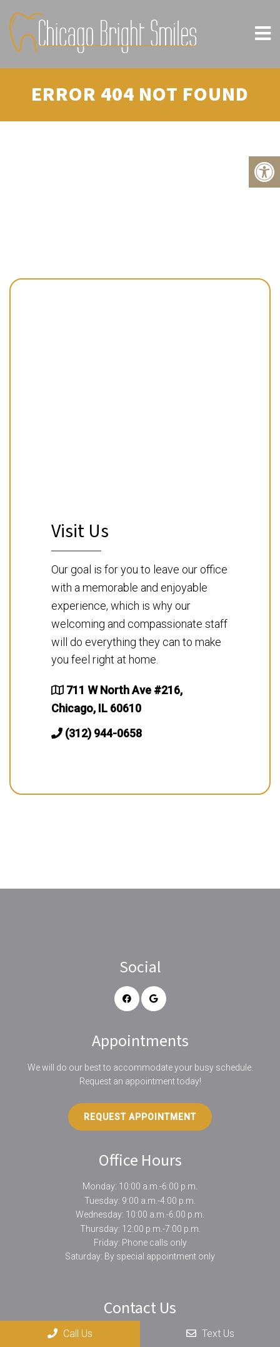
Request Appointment (140, 1117)
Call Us (70, 1333)
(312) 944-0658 (103, 733)
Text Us (210, 1333)
